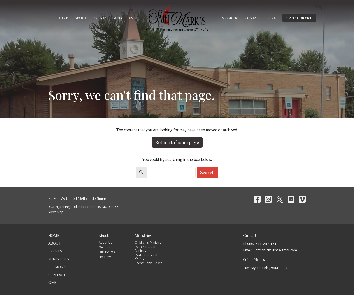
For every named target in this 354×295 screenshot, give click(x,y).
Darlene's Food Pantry (146, 256)
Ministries (123, 17)
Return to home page (177, 142)
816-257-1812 (267, 243)
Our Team (106, 247)
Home (63, 17)
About (80, 17)
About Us (105, 242)
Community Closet (148, 263)
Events (99, 17)
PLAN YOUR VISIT (299, 17)
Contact (253, 17)
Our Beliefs (107, 252)
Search (207, 172)
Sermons (230, 17)
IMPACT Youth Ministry (145, 248)
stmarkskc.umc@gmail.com (276, 249)
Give (272, 17)
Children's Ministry (148, 242)
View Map (55, 211)
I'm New (105, 257)
